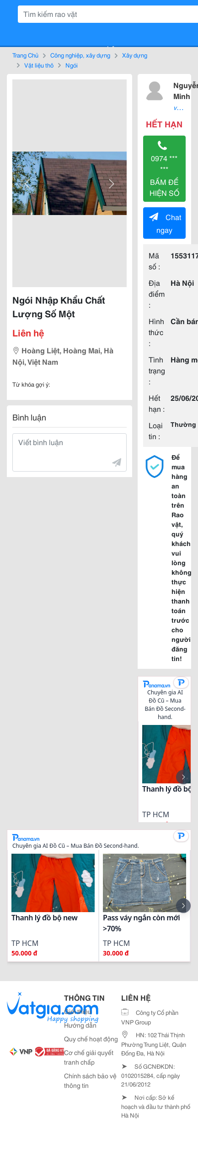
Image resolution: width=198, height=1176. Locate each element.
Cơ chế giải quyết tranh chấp (88, 1057)
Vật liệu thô (39, 65)
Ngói (71, 65)
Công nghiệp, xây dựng (80, 55)
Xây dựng (134, 55)
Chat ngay (165, 223)
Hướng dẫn (80, 1024)
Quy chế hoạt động (91, 1038)
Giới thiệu (77, 1011)
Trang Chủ (25, 55)
